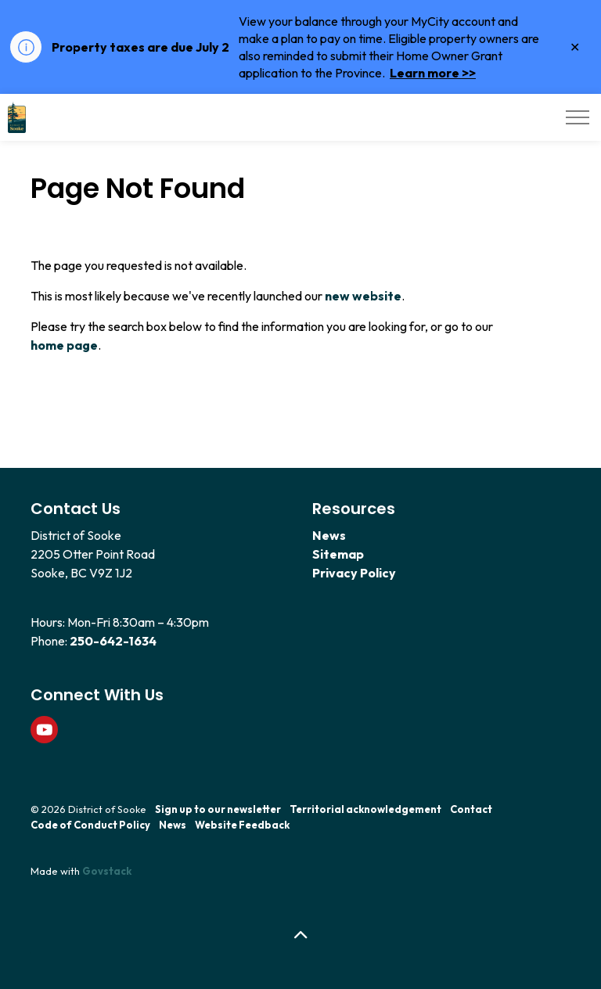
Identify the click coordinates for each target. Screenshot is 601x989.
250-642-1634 (113, 641)
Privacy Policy (354, 573)
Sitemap (338, 554)
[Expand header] (577, 117)
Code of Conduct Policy (90, 824)
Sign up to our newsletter (218, 809)
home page (64, 345)
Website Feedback (242, 824)
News (329, 535)
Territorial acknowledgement (365, 809)
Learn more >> (433, 73)
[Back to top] (300, 936)
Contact (471, 809)
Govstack (106, 871)
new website (363, 296)
